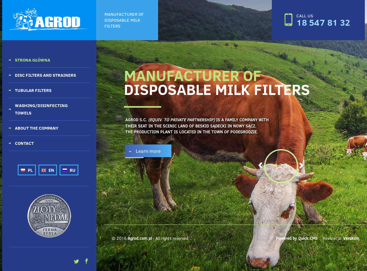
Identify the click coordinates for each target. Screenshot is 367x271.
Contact (24, 143)
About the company (36, 128)
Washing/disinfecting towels (41, 109)
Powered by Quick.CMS (297, 238)
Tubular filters (33, 90)
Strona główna (32, 60)
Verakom (351, 238)
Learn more (148, 151)
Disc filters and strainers (45, 75)
